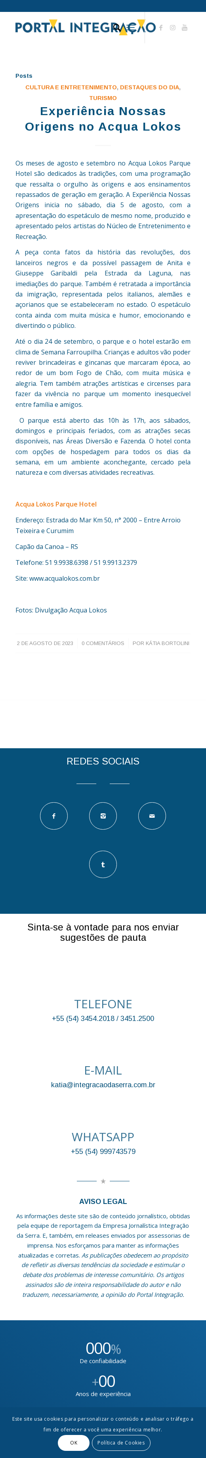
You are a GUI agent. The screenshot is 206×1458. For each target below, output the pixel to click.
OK (73, 1442)
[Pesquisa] (113, 27)
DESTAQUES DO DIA (149, 87)
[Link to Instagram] (173, 27)
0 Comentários (103, 643)
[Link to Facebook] (161, 27)
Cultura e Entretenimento (71, 87)
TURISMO (103, 98)
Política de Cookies (121, 1442)
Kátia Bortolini (167, 643)
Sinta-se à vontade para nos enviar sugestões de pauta (103, 932)
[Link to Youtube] (185, 27)
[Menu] (130, 27)
